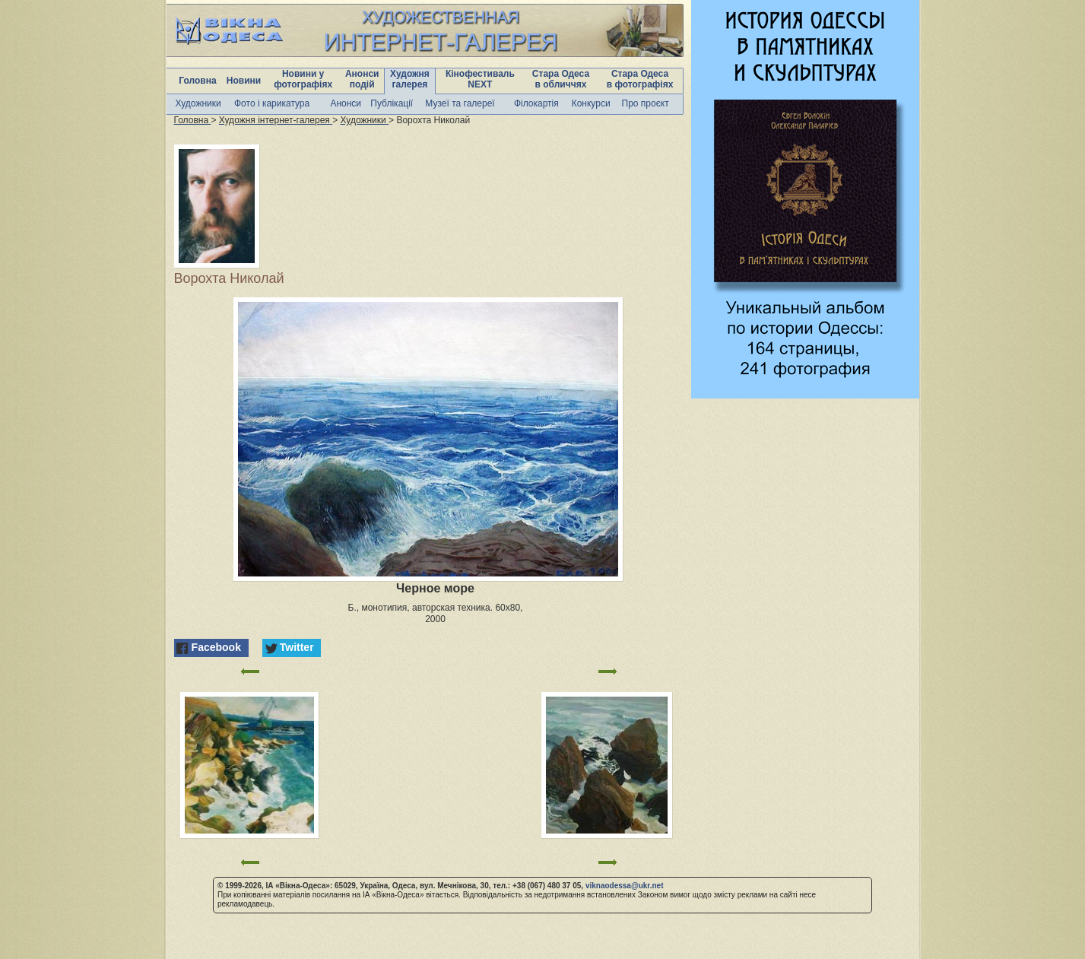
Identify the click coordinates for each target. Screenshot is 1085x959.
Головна (197, 80)
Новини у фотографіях (303, 79)
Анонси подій (362, 79)
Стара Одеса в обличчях (560, 79)
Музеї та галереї (459, 103)
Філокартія (536, 103)
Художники (198, 103)
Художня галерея (410, 79)
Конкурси (591, 103)
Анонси (345, 103)
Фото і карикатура (271, 103)
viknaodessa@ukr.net (624, 885)
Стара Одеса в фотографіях (640, 79)
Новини (244, 80)
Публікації (391, 103)
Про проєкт (645, 103)
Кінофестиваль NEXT (480, 79)
